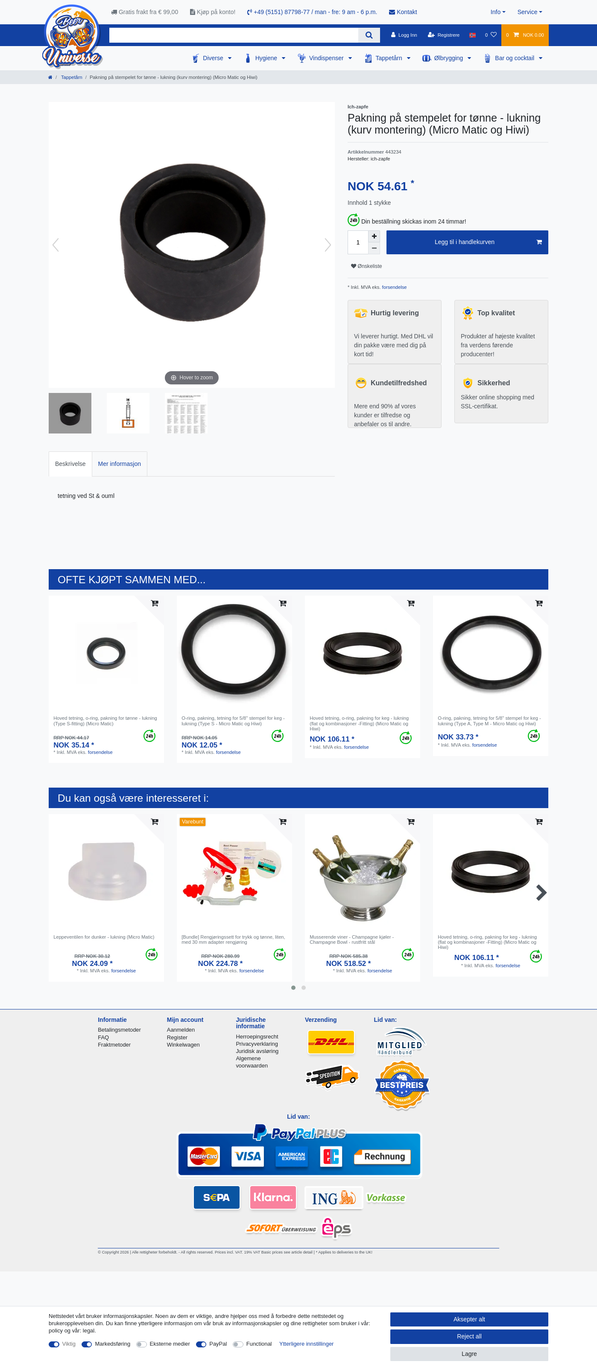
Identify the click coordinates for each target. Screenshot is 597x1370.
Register (177, 1037)
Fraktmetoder (114, 1044)
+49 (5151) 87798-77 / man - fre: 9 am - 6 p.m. (312, 12)
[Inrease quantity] (374, 236)
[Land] (472, 35)
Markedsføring (112, 1344)
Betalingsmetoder (119, 1030)
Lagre (469, 1353)
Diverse (214, 58)
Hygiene (267, 58)
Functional (259, 1344)
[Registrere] (444, 35)
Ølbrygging (449, 58)
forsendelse (394, 287)
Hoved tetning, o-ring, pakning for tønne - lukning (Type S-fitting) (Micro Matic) (105, 721)
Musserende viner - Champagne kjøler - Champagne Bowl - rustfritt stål (352, 939)
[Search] (369, 35)
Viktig (69, 1344)
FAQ (103, 1037)
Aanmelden (181, 1030)
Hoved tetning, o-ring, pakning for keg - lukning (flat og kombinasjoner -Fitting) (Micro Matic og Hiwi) (359, 723)
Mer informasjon (119, 463)
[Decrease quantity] (374, 248)
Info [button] (495, 12)
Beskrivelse (70, 463)
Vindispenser (327, 58)
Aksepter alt (469, 1319)
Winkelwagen (183, 1044)
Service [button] (528, 12)
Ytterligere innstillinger (306, 1344)
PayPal (218, 1344)
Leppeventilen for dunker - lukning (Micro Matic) (103, 937)
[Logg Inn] (404, 35)
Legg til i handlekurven (488, 242)
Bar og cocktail (515, 58)
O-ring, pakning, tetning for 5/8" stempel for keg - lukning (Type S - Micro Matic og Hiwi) (233, 721)
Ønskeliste (366, 266)
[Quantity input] (358, 242)
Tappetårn (390, 58)
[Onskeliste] (490, 35)
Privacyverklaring (257, 1044)
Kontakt (403, 12)
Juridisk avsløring (257, 1051)
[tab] (70, 464)
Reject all (469, 1336)
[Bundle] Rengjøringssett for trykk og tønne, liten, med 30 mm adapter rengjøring (233, 939)
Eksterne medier (170, 1344)
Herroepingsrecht (257, 1036)
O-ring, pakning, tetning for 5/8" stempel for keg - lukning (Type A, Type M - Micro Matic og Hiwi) (489, 721)
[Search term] (233, 35)
